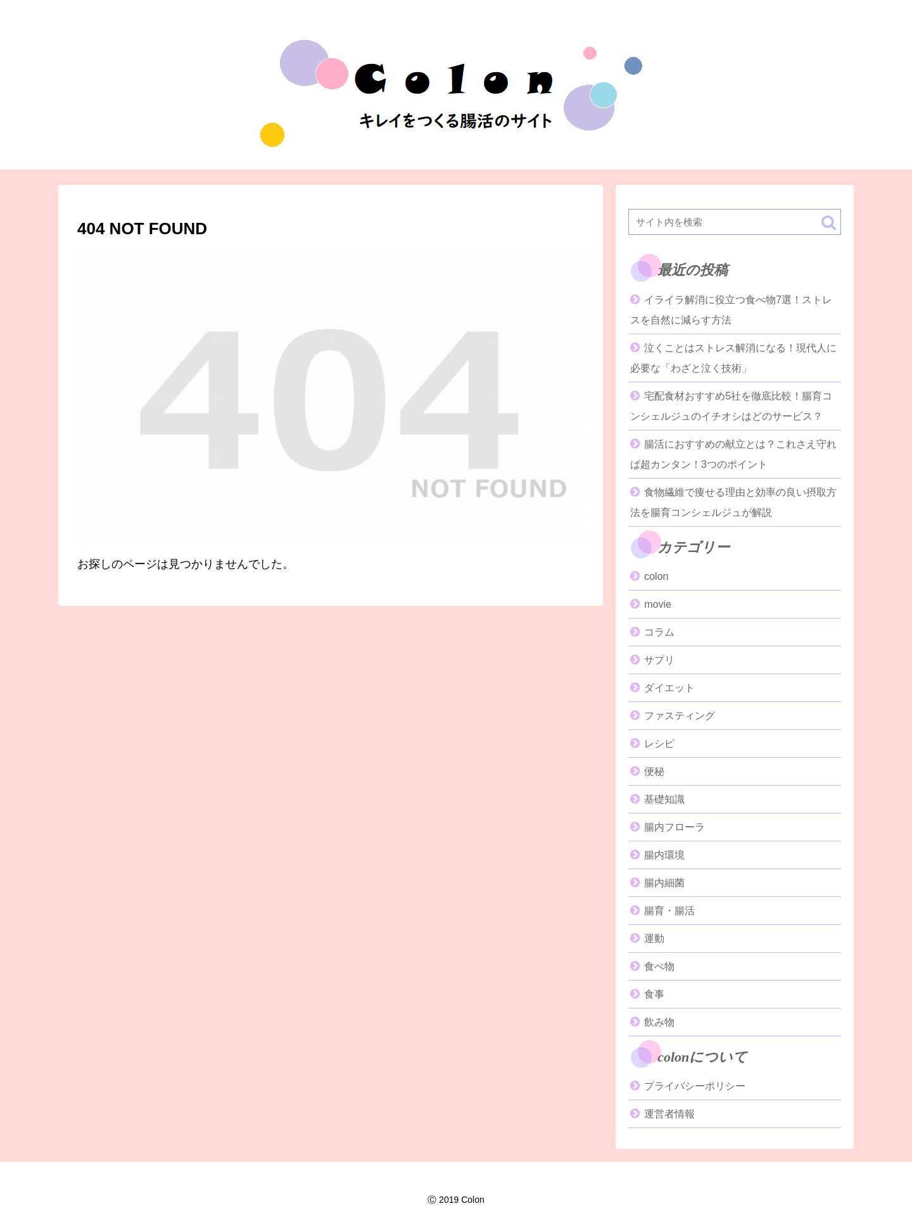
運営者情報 (669, 1113)
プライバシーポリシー (694, 1086)
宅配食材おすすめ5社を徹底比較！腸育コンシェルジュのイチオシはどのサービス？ (731, 406)
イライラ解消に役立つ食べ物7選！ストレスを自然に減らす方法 (731, 309)
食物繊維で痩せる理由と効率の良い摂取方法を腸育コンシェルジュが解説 (733, 502)
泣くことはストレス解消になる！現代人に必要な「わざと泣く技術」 (733, 358)
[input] (734, 222)
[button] (828, 222)
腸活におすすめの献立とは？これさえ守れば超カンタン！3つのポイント (733, 454)
